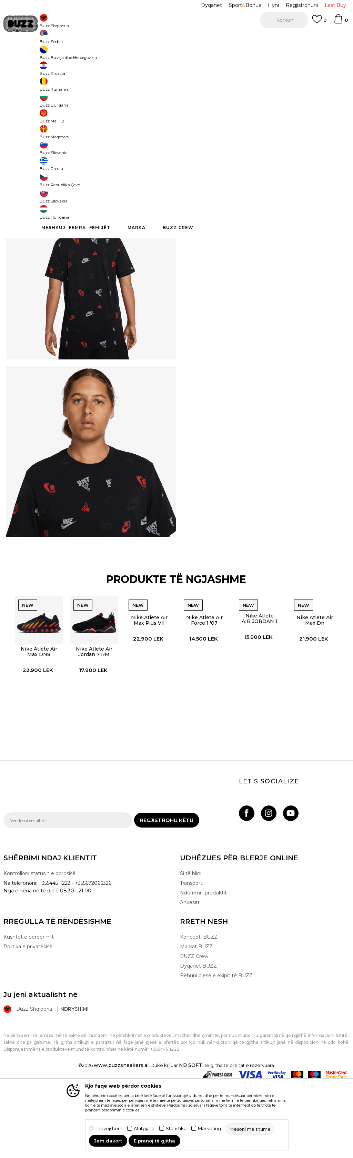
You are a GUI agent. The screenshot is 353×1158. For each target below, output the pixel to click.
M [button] (215, 121)
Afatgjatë (144, 1128)
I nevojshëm (108, 1128)
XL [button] (267, 121)
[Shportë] (340, 22)
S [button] (241, 121)
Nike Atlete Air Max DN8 (36, 721)
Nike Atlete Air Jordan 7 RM (92, 721)
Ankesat (190, 978)
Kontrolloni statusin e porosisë (39, 949)
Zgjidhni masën (198, 110)
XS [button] (293, 121)
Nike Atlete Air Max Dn (315, 689)
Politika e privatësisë (27, 1022)
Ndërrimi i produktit (203, 968)
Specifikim (258, 186)
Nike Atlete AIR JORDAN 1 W (260, 687)
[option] (176, 38)
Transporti (191, 959)
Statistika (176, 1128)
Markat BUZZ (196, 1022)
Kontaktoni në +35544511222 (137, 37)
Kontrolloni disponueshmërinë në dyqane (258, 209)
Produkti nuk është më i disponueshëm (259, 154)
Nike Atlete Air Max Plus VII (148, 689)
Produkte (57, 55)
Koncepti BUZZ (199, 1012)
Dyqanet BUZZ (198, 1041)
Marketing (209, 1128)
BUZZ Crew (194, 1032)
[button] (284, 20)
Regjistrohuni (302, 5)
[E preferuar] (319, 22)
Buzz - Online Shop (23, 55)
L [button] (189, 121)
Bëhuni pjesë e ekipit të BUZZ (216, 1051)
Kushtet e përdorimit (28, 1012)
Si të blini (190, 949)
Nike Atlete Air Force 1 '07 (204, 689)
